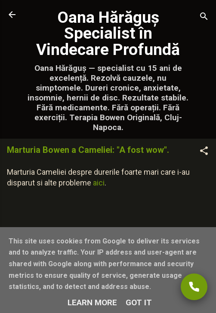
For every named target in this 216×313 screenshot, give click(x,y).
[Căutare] (204, 17)
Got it (139, 302)
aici (99, 182)
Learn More (92, 302)
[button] (204, 152)
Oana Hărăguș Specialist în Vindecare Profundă (108, 33)
